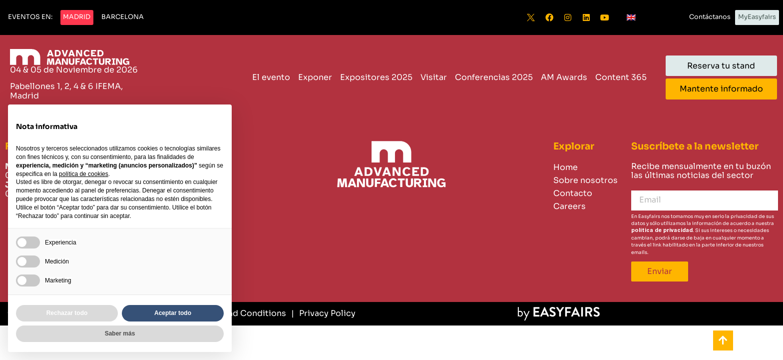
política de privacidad (662, 230)
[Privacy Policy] (323, 313)
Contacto (572, 193)
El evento (271, 77)
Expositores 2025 (376, 77)
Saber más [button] (120, 333)
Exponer (315, 77)
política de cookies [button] (83, 174)
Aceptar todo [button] (172, 313)
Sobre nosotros (585, 180)
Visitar (433, 77)
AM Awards (564, 77)
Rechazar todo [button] (67, 313)
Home (565, 167)
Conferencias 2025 (494, 77)
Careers (569, 206)
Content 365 (621, 77)
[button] (30, 17)
